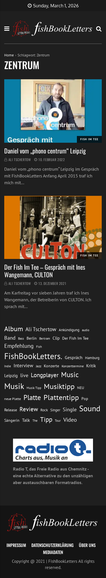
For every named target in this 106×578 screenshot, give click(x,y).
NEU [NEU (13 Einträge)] (80, 387)
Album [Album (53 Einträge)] (13, 328)
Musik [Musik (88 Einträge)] (14, 386)
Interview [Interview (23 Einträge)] (23, 365)
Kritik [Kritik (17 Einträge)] (91, 365)
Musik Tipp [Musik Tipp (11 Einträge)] (34, 388)
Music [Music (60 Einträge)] (70, 374)
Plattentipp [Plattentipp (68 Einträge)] (61, 397)
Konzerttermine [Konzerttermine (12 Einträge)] (73, 366)
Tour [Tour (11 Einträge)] (58, 420)
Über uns (87, 545)
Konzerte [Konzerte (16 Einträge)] (51, 365)
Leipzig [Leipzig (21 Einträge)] (11, 375)
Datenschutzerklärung (52, 545)
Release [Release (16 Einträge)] (10, 409)
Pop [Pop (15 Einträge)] (84, 398)
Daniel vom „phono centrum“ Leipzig (45, 150)
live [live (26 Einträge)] (24, 375)
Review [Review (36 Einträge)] (29, 409)
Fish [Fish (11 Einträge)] (39, 346)
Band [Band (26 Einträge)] (10, 338)
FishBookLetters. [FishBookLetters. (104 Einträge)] (33, 356)
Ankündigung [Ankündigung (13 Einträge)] (69, 330)
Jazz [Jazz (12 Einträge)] (38, 366)
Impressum (16, 545)
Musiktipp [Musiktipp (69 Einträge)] (59, 386)
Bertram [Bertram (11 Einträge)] (44, 338)
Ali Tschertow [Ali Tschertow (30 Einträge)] (40, 329)
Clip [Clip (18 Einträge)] (56, 338)
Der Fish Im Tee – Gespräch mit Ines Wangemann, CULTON (44, 270)
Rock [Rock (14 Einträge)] (44, 409)
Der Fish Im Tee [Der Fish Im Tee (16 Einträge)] (75, 338)
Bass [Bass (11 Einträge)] (21, 338)
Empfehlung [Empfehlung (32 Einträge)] (19, 345)
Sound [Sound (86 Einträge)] (89, 408)
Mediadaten (53, 552)
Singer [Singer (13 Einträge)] (55, 410)
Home (9, 55)
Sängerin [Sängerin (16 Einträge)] (12, 420)
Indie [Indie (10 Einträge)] (7, 366)
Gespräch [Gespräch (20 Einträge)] (74, 357)
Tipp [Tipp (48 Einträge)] (46, 419)
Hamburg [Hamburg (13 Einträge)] (92, 357)
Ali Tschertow (19, 159)
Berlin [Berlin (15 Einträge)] (32, 338)
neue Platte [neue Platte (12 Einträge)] (12, 399)
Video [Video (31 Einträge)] (70, 419)
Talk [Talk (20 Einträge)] (26, 420)
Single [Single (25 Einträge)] (70, 409)
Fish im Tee (89, 139)
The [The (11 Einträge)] (35, 420)
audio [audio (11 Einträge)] (85, 330)
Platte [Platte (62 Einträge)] (32, 397)
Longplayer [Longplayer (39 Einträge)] (45, 375)
